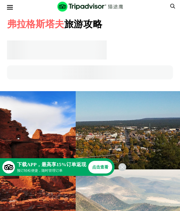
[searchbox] (172, 6)
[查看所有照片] (128, 130)
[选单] (10, 7)
